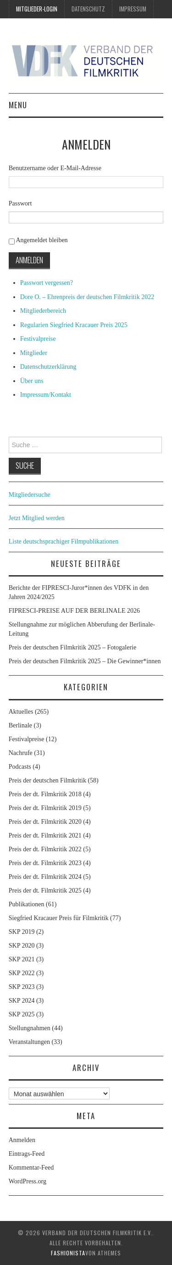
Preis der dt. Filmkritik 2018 (45, 794)
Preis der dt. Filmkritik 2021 (45, 835)
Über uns (32, 380)
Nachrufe (21, 752)
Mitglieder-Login (36, 9)
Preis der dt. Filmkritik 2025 (45, 890)
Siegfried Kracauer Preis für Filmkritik (59, 918)
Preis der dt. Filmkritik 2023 (45, 863)
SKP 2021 (22, 959)
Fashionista (68, 1252)
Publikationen (26, 904)
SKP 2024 (22, 1000)
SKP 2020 (22, 945)
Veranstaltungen (29, 1041)
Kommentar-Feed (31, 1167)
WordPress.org (27, 1181)
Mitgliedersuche (29, 494)
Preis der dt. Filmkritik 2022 (45, 849)
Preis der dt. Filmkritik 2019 (45, 807)
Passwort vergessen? (46, 282)
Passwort (20, 203)
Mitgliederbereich (43, 310)
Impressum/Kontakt (45, 394)
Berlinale (20, 725)
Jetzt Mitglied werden (37, 518)
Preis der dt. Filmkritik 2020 (45, 821)
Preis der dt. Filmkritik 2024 (45, 876)
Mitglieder (33, 353)
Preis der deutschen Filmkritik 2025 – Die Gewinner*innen (85, 661)
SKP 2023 (22, 986)
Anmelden (29, 260)
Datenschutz (88, 9)
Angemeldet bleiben (41, 240)
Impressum (132, 9)
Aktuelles (21, 711)
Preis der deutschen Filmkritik (47, 780)
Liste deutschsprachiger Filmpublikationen (64, 541)
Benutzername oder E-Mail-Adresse (55, 168)
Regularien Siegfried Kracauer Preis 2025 (74, 325)
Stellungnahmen (29, 1028)
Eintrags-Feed (27, 1153)
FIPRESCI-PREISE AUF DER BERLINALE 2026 (74, 610)
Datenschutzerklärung (48, 366)
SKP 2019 (22, 931)
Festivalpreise (38, 338)
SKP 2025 (22, 1014)
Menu (18, 105)
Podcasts (20, 766)
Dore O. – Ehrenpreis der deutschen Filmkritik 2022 (87, 297)
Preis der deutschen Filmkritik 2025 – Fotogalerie (72, 647)
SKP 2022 (22, 973)
